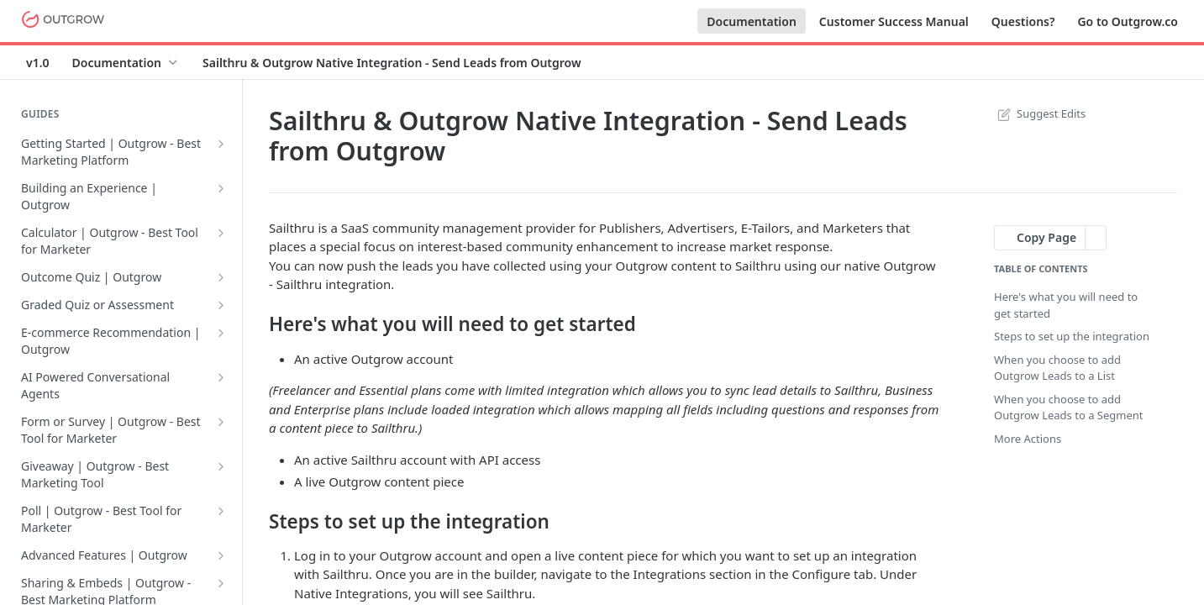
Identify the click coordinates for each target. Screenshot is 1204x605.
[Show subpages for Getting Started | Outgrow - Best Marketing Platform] (221, 143)
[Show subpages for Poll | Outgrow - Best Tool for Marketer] (221, 511)
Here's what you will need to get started (1066, 305)
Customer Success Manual (894, 21)
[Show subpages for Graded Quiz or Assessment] (221, 305)
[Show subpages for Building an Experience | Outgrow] (221, 188)
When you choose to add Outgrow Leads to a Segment (1069, 408)
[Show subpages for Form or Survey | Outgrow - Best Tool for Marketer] (221, 422)
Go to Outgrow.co (1127, 21)
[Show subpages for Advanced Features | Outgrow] (221, 555)
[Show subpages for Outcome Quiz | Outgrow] (221, 277)
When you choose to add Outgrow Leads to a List (1057, 368)
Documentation (752, 21)
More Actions (1027, 438)
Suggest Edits (1040, 113)
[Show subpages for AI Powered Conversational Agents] (221, 377)
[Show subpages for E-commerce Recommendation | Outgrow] (221, 332)
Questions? (1023, 21)
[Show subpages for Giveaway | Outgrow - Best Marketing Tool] (221, 466)
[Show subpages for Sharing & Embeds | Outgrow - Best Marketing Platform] (221, 583)
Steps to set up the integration (1071, 336)
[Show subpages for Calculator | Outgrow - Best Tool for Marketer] (221, 232)
